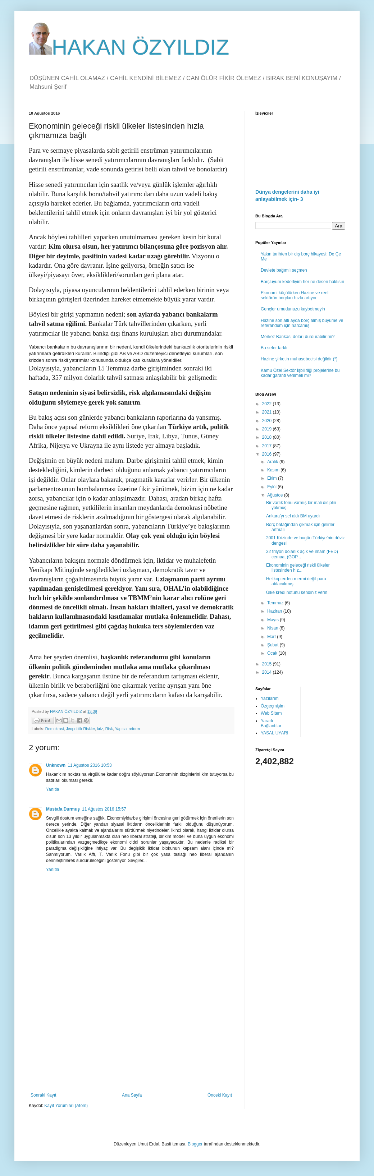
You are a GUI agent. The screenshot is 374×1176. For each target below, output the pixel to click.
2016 (267, 454)
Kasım (273, 469)
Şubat (273, 644)
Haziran (275, 611)
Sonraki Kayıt (43, 1095)
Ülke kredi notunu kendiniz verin (296, 592)
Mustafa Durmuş (63, 809)
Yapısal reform (127, 729)
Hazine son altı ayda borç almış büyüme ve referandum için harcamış (302, 323)
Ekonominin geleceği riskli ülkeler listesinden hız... (298, 568)
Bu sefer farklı (274, 347)
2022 (267, 403)
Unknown (55, 765)
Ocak (272, 653)
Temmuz (276, 602)
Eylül (272, 486)
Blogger (195, 1144)
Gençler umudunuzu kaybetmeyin (293, 309)
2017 (267, 445)
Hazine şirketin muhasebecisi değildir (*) (299, 358)
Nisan (273, 628)
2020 (267, 420)
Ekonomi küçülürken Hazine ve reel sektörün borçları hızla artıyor (294, 295)
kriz (100, 729)
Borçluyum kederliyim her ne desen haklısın (302, 281)
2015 (267, 664)
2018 (267, 437)
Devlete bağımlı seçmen (284, 270)
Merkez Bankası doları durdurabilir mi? (297, 336)
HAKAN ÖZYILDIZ (129, 47)
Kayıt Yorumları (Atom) (66, 1105)
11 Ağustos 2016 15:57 (104, 809)
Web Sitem (271, 713)
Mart (272, 636)
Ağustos (275, 495)
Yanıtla (52, 789)
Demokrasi (54, 729)
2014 (267, 672)
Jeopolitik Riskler (80, 729)
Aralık (273, 461)
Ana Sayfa (132, 1095)
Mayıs (273, 619)
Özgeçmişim (272, 706)
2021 (267, 412)
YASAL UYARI (274, 732)
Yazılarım (270, 698)
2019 (267, 429)
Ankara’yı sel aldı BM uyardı (293, 515)
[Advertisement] (131, 1033)
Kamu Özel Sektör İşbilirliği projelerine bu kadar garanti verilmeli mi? (300, 373)
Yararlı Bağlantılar (271, 723)
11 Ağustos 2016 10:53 (90, 765)
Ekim (272, 478)
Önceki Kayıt (219, 1095)
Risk (109, 729)
